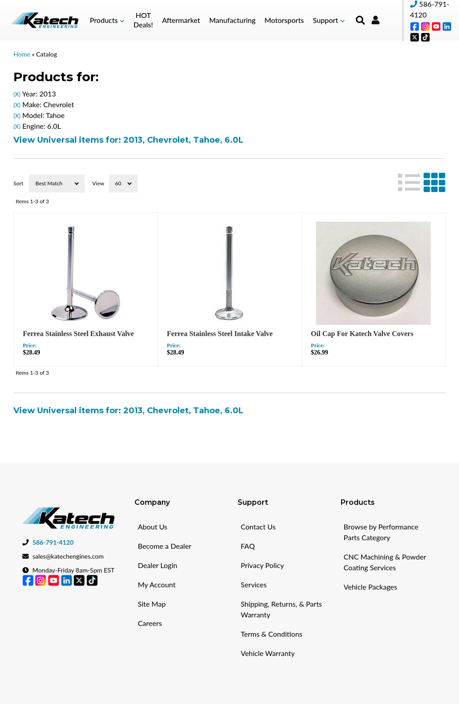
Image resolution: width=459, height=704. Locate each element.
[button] (107, 20)
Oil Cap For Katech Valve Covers (362, 333)
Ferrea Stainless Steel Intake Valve (220, 333)
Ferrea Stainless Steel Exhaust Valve (78, 333)
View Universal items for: (128, 140)
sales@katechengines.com (68, 556)
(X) (17, 94)
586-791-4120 (53, 542)
